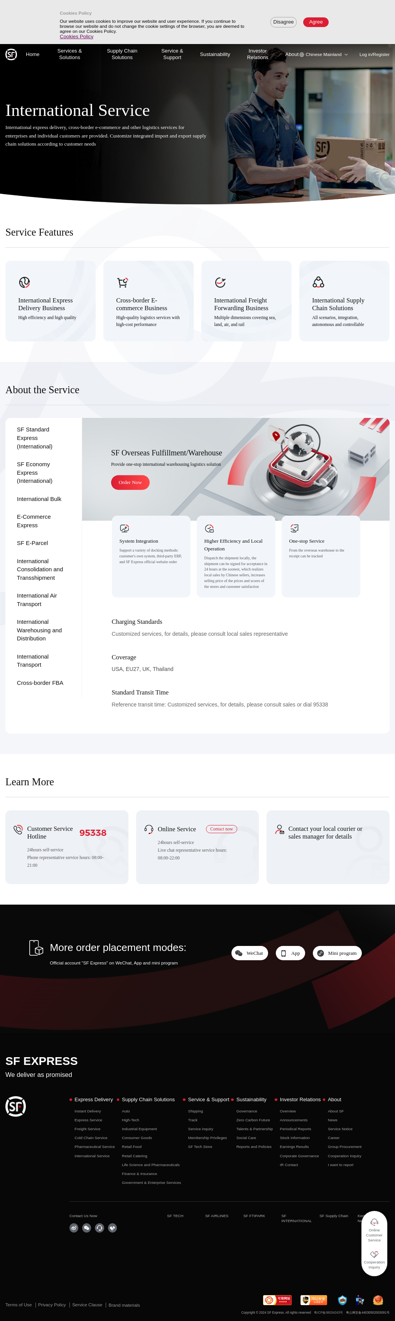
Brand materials (124, 1304)
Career (333, 1138)
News (333, 1120)
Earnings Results (294, 1146)
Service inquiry (200, 1129)
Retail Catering (134, 1156)
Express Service (88, 1120)
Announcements (294, 1120)
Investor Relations (257, 54)
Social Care (246, 1138)
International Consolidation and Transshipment (40, 569)
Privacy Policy (53, 1304)
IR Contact (289, 1165)
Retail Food (132, 1146)
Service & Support (172, 54)
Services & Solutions (69, 54)
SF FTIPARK (254, 1216)
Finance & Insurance (139, 1174)
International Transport (33, 660)
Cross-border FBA (40, 682)
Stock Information (295, 1138)
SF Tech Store (200, 1146)
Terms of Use (19, 1304)
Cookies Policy (76, 36)
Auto (126, 1111)
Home (32, 54)
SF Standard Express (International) (34, 437)
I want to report (340, 1165)
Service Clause (87, 1304)
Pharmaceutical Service (94, 1146)
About (292, 54)
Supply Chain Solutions (122, 54)
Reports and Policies (254, 1146)
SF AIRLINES (216, 1216)
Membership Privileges (207, 1138)
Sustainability (215, 54)
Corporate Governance (299, 1156)
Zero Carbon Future (253, 1120)
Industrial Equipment (139, 1129)
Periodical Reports (295, 1129)
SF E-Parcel (32, 543)
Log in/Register (375, 54)
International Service (92, 1156)
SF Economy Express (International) (34, 472)
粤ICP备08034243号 (328, 1312)
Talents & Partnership (254, 1129)
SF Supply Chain (333, 1216)
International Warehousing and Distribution (39, 630)
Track (193, 1120)
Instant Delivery (87, 1111)
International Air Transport (37, 599)
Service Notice (340, 1129)
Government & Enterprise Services (151, 1182)
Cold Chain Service (90, 1138)
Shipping (195, 1111)
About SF (336, 1111)
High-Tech (130, 1120)
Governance (246, 1111)
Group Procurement (344, 1146)
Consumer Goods (137, 1138)
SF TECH (175, 1216)
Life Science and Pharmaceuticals (151, 1165)
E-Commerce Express (34, 520)
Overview (288, 1111)
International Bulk (39, 499)
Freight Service (87, 1129)
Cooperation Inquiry (344, 1156)
